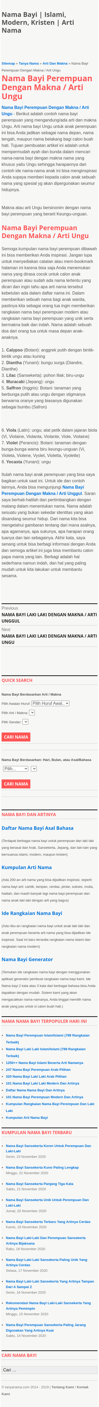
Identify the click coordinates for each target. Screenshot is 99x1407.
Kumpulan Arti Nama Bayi (27, 1118)
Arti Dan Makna (55, 63)
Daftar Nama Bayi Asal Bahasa (38, 828)
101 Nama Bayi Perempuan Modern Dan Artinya (44, 1097)
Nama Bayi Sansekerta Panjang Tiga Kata (39, 1184)
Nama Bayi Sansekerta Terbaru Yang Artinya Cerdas (48, 1222)
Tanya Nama (29, 63)
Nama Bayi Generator (27, 959)
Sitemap (8, 63)
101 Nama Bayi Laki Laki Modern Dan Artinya (42, 1083)
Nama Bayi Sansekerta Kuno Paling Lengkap (42, 1167)
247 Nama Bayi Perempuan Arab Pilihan (38, 1070)
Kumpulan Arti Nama (27, 867)
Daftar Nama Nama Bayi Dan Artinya (35, 1090)
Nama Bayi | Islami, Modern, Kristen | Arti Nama (38, 22)
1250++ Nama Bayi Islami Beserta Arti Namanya (44, 1063)
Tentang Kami (62, 1387)
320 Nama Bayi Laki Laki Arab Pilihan (36, 1076)
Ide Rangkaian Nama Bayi (32, 913)
